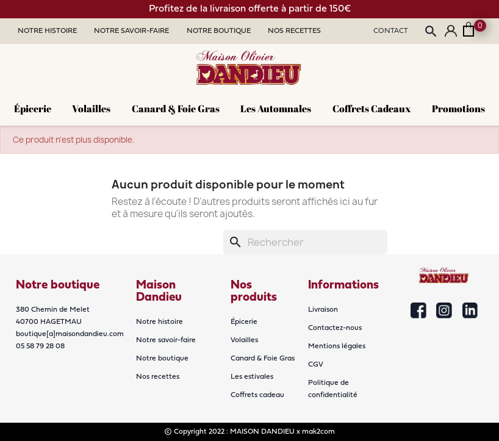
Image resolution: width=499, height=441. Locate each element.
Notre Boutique (219, 31)
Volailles (91, 108)
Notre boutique (162, 358)
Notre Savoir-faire (131, 31)
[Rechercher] (305, 242)
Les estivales (252, 377)
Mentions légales (336, 346)
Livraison (323, 310)
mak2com (318, 432)
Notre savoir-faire (166, 340)
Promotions (458, 108)
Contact (390, 31)
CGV (315, 364)
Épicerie (32, 108)
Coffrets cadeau (257, 395)
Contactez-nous (335, 328)
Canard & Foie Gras (176, 108)
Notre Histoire (47, 31)
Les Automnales (275, 108)
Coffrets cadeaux (371, 108)
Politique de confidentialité (332, 389)
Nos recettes (157, 377)
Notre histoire (159, 322)
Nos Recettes (294, 31)
